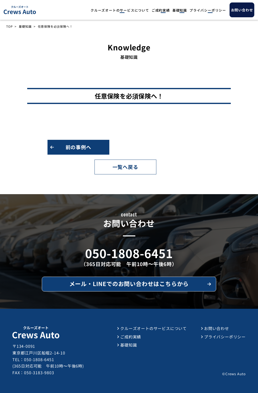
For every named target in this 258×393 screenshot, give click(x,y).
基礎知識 (179, 10)
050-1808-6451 (129, 253)
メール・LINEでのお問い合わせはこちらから (129, 283)
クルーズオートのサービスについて (120, 10)
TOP (9, 26)
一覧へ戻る (125, 166)
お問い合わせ (216, 328)
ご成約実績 (161, 10)
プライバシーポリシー (207, 10)
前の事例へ (78, 147)
